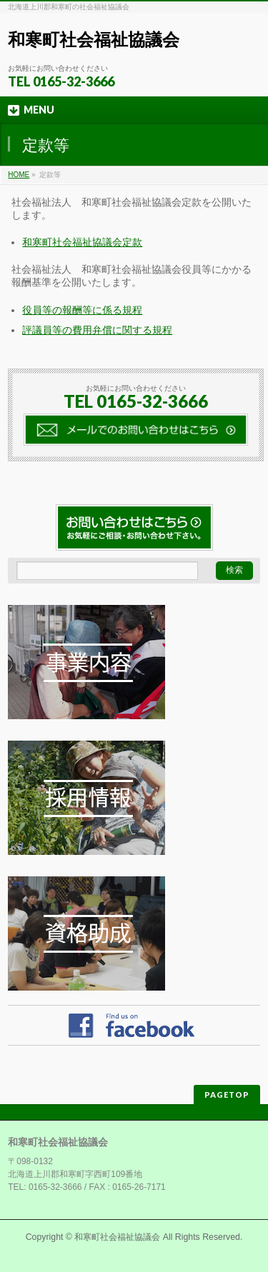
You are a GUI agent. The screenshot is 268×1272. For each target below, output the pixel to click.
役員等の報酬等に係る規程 (82, 310)
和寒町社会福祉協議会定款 (82, 242)
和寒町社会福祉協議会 (93, 39)
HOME (18, 175)
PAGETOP (226, 1094)
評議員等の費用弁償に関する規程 (97, 330)
